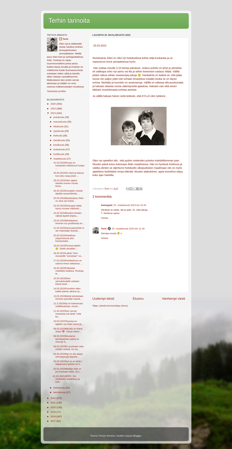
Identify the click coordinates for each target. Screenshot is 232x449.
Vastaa (104, 218)
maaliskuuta (60, 158)
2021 (53, 402)
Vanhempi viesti (173, 298)
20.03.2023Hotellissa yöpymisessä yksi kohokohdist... (64, 238)
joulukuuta (59, 117)
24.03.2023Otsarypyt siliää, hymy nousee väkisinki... (67, 207)
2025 (53, 104)
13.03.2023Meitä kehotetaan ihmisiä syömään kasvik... (68, 297)
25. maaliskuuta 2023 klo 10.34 (129, 205)
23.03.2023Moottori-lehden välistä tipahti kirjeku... (67, 214)
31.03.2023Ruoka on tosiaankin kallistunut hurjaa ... (68, 165)
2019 (53, 412)
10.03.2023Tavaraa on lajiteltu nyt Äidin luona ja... (68, 322)
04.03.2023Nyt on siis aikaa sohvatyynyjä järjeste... (67, 355)
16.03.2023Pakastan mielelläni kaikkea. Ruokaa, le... (68, 271)
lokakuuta (58, 126)
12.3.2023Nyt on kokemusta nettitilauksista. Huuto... (68, 305)
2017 (53, 421)
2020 (53, 407)
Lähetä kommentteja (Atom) (113, 305)
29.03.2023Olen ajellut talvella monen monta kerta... (65, 183)
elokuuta (58, 135)
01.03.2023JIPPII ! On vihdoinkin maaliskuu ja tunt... (66, 379)
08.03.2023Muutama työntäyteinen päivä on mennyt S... (66, 339)
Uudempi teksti (103, 298)
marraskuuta (60, 121)
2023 (53, 113)
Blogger (137, 435)
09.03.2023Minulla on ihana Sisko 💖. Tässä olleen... (67, 330)
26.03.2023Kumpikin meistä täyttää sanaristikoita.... (67, 192)
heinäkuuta (59, 140)
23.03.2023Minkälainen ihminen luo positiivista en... (68, 222)
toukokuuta (59, 149)
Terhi (104, 228)
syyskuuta (59, 131)
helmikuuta (59, 387)
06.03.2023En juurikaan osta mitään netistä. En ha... (68, 348)
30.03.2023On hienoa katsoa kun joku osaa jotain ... (68, 174)
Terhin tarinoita (69, 20)
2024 (53, 108)
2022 (53, 398)
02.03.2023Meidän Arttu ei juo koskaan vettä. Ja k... (67, 370)
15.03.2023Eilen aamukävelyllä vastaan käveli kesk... (66, 281)
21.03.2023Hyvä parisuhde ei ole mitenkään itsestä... (68, 229)
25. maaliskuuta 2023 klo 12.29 (128, 228)
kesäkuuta (59, 145)
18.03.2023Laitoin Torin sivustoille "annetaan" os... (68, 254)
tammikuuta (59, 392)
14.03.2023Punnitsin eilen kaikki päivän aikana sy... (67, 290)
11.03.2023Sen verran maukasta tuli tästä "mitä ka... (67, 314)
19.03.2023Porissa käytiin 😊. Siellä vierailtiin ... (66, 247)
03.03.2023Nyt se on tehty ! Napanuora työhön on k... (67, 362)
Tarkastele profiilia (56, 91)
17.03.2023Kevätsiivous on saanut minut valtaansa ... (67, 262)
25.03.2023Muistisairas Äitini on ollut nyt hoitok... (68, 199)
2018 (53, 416)
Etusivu (138, 298)
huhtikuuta (59, 154)
